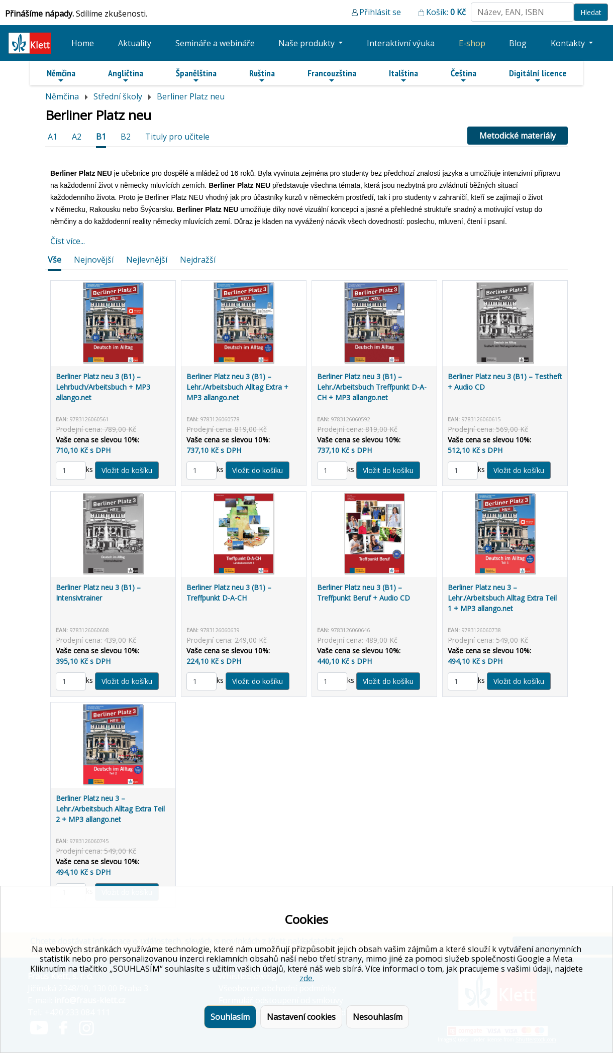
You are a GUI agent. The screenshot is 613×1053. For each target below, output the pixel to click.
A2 (76, 136)
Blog (518, 43)
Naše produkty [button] (307, 43)
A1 (52, 136)
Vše (54, 259)
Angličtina (125, 75)
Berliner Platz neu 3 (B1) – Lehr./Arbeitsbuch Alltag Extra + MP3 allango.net (237, 387)
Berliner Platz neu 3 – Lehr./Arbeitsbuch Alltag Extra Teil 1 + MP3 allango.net (502, 597)
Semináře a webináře (215, 43)
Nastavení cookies (301, 1016)
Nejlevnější (146, 259)
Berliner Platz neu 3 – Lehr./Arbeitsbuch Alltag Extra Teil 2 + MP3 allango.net (110, 808)
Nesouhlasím (377, 1016)
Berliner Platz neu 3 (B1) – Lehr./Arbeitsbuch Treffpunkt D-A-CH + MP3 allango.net (372, 387)
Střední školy (117, 96)
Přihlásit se (380, 12)
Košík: (446, 12)
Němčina (61, 75)
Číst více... (67, 241)
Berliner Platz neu (191, 96)
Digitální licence (538, 75)
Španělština (196, 75)
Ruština (262, 75)
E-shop (472, 43)
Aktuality (134, 43)
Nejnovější (94, 259)
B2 (126, 136)
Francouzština (332, 75)
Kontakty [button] (569, 43)
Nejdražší (198, 259)
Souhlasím (230, 1016)
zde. (306, 978)
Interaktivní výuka (401, 43)
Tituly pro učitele (177, 136)
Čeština (463, 75)
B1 (101, 136)
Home (82, 43)
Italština (403, 75)
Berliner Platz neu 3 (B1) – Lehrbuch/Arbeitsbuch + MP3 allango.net (103, 387)
